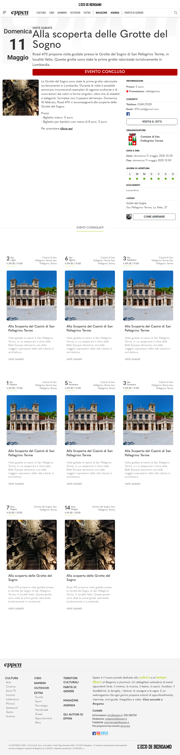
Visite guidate (42, 28)
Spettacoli (12, 708)
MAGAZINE (101, 12)
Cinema (10, 686)
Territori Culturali (71, 680)
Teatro (9, 712)
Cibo (37, 678)
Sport (38, 701)
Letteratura (12, 699)
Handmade (41, 710)
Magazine (70, 700)
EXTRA (87, 12)
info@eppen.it (114, 715)
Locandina (132, 190)
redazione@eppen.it (116, 718)
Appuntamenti (43, 718)
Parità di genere (69, 689)
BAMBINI (62, 12)
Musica (10, 703)
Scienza (10, 716)
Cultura (11, 678)
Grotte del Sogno (136, 203)
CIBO (51, 12)
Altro (38, 722)
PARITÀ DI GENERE (134, 12)
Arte (8, 682)
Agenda (69, 705)
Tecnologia (41, 705)
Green (39, 714)
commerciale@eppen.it (116, 722)
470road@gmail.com (146, 109)
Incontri (10, 695)
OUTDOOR (75, 12)
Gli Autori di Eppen (73, 716)
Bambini (40, 683)
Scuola (39, 697)
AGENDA (115, 12)
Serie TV (11, 691)
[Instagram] (98, 733)
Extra (38, 693)
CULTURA (41, 12)
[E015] (104, 733)
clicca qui (66, 128)
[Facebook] (128, 113)
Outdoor (41, 688)
